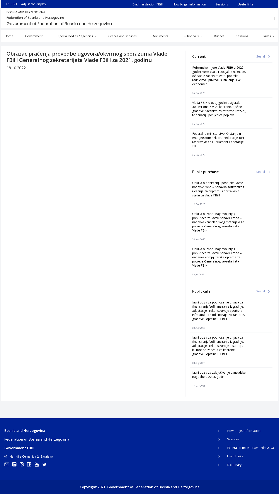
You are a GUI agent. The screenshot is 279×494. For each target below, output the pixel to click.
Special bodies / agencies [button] (76, 36)
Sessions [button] (242, 36)
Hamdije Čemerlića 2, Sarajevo (28, 456)
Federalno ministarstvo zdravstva (250, 448)
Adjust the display (33, 4)
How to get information (189, 4)
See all (263, 56)
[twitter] (45, 464)
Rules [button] (267, 36)
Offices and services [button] (123, 36)
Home (9, 36)
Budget (219, 36)
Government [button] (34, 36)
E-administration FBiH (147, 4)
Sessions (222, 4)
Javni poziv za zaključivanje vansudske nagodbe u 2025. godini (219, 374)
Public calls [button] (192, 36)
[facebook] (30, 464)
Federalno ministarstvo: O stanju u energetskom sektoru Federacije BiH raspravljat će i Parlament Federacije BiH (218, 139)
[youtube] (38, 464)
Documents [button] (160, 36)
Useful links (245, 4)
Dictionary (234, 465)
